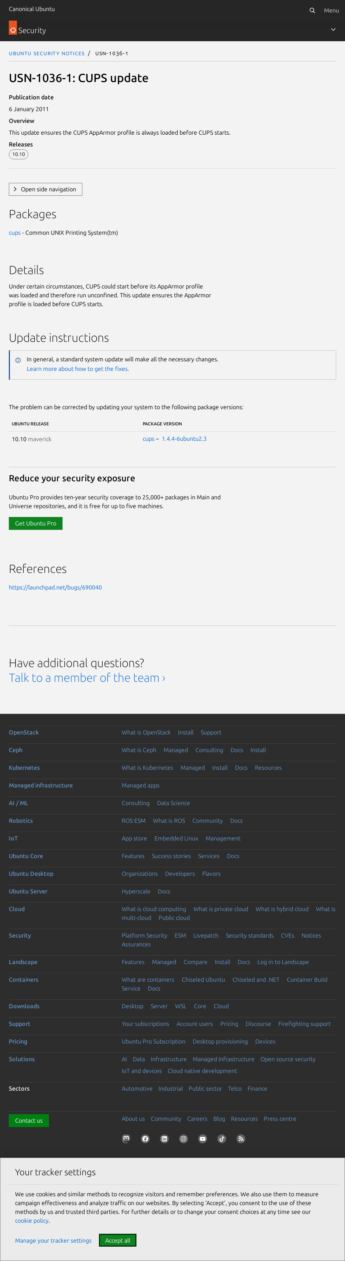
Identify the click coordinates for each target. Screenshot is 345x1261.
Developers (180, 873)
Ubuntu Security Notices (47, 53)
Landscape (23, 962)
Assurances (136, 944)
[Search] (312, 10)
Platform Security (144, 935)
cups (15, 232)
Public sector (205, 1088)
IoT (13, 838)
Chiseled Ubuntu (203, 979)
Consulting (209, 750)
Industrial (171, 1088)
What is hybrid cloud (282, 909)
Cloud (17, 909)
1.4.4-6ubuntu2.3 (184, 438)
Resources (268, 767)
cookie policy (32, 1220)
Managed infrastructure (41, 785)
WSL (180, 1006)
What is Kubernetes (147, 767)
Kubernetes (24, 767)
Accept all (117, 1240)
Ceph (15, 750)
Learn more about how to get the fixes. (78, 368)
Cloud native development (202, 1070)
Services (209, 856)
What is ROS (169, 820)
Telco (235, 1088)
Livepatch (205, 935)
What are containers (148, 979)
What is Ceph (139, 750)
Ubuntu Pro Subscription (153, 1041)
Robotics (21, 820)
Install (185, 732)
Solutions (22, 1059)
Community (207, 820)
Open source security (288, 1059)
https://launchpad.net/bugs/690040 (55, 587)
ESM (180, 935)
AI (124, 1059)
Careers (197, 1118)
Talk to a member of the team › (87, 677)
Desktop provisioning (220, 1041)
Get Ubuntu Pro (35, 523)
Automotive (137, 1088)
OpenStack (24, 732)
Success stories (171, 856)
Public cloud (174, 917)
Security (20, 935)
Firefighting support (304, 1023)
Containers (23, 979)
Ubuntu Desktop (31, 873)
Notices (311, 935)
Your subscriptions (145, 1023)
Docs (237, 750)
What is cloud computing (154, 909)
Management (223, 838)
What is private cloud (220, 909)
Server (159, 1006)
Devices (265, 1041)
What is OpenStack (146, 732)
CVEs (287, 935)
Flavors (211, 873)
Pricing (229, 1023)
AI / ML (18, 803)
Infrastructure (169, 1059)
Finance (257, 1088)
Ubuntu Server (28, 891)
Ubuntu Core (26, 856)
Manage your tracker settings (53, 1240)
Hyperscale (136, 891)
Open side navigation (48, 189)
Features (133, 856)
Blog (219, 1118)
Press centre (280, 1118)
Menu (331, 10)
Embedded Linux (176, 838)
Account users (195, 1023)
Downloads (24, 1006)
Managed (176, 750)
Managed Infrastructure (224, 1059)
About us (133, 1118)
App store (134, 838)
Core (200, 1006)
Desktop (132, 1006)
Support (211, 732)
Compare (195, 962)
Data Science (173, 803)
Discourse (258, 1023)
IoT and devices (142, 1070)
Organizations (140, 873)
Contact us (29, 1120)
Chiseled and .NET (256, 979)
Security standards (250, 935)
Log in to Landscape (283, 962)
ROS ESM (134, 820)
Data (139, 1059)
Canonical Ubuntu (32, 9)
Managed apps (141, 785)
